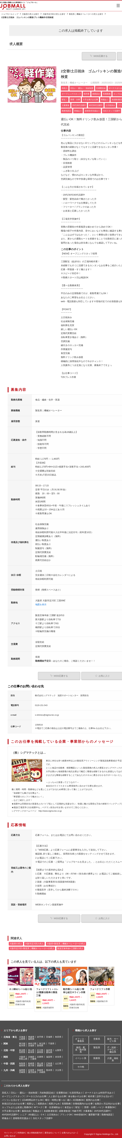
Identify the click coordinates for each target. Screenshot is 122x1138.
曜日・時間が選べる (55, 1098)
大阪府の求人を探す (30, 14)
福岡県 (22, 1069)
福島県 (31, 1037)
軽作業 (91, 1094)
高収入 (5, 1091)
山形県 (22, 1037)
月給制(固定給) (46, 1091)
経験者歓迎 (64, 1109)
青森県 (31, 1035)
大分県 (58, 1069)
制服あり (37, 1109)
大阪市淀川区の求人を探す (54, 14)
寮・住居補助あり (53, 1105)
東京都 (22, 1042)
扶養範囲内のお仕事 (83, 1102)
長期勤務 (66, 1102)
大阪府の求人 (16, 942)
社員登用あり (76, 1091)
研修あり (6, 1116)
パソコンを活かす (11, 1098)
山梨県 (58, 1049)
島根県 (31, 1062)
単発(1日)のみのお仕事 (13, 1102)
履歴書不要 (93, 1113)
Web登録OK (80, 1113)
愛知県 (49, 1051)
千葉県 (51, 1042)
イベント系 (80, 1056)
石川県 (40, 1049)
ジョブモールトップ (9, 14)
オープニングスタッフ (13, 1094)
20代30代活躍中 (102, 1109)
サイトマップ (10, 1131)
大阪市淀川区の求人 (34, 942)
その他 (80, 1065)
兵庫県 (40, 1055)
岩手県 (40, 1035)
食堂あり (68, 1105)
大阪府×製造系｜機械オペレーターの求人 (66, 942)
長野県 (22, 1051)
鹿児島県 (32, 1071)
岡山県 (40, 1062)
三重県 (33, 1057)
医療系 (96, 1056)
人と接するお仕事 (57, 1094)
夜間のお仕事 (92, 1098)
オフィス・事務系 (80, 1038)
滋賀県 (49, 1055)
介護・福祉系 (112, 1057)
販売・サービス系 (112, 1038)
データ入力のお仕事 (36, 1094)
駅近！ (78, 1105)
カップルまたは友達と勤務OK (17, 1105)
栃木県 (22, 1044)
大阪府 (22, 1055)
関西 (5, 1055)
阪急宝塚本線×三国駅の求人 (70, 947)
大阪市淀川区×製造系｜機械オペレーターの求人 (32, 947)
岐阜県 (31, 1051)
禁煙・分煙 (89, 1105)
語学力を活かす (104, 1094)
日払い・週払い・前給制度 (24, 1091)
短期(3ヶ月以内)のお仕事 (107, 1102)
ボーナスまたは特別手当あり (99, 1091)
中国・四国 (9, 1062)
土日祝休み (52, 1113)
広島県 (49, 1062)
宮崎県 (22, 1071)
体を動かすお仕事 (77, 1094)
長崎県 (40, 1069)
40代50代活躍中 (10, 1113)
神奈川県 (32, 1042)
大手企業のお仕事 (11, 1109)
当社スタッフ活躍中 (43, 1116)
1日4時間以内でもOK (32, 1098)
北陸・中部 (9, 1048)
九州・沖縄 (9, 1068)
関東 (5, 1042)
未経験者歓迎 (50, 1109)
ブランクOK (66, 1113)
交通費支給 (61, 1091)
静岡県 (40, 1051)
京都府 (31, 1055)
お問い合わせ (10, 1134)
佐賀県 (31, 1069)
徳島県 (22, 1064)
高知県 (49, 1064)
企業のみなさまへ (69, 1131)
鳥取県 (22, 1062)
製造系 (96, 1046)
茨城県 (31, 1044)
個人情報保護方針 (34, 1131)
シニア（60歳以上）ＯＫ (32, 1113)
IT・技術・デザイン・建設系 (112, 1048)
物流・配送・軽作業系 (80, 1048)
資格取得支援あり (22, 1116)
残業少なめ (54, 1102)
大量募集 (87, 1109)
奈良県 (58, 1055)
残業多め (42, 1102)
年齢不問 (76, 1109)
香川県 (31, 1064)
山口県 (58, 1062)
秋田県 (58, 1035)
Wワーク (38, 1105)
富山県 (31, 1049)
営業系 (96, 1037)
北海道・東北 (10, 1035)
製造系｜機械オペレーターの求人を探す (86, 14)
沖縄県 (42, 1071)
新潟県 (22, 1049)
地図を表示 (40, 604)
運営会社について (52, 1131)
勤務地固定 (107, 1113)
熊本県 (49, 1069)
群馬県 (40, 1044)
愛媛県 (40, 1064)
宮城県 (49, 1035)
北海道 (22, 1035)
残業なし (31, 1102)
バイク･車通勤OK (106, 1105)
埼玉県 (42, 1042)
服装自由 (26, 1109)
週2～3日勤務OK (75, 1098)
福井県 (49, 1049)
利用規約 (21, 1131)
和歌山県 (23, 1057)
